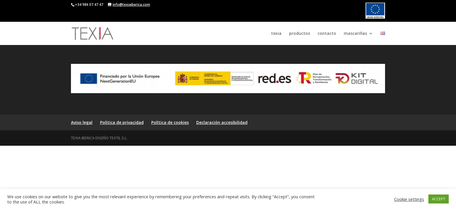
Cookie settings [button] (409, 199)
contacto (327, 33)
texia (276, 33)
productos (299, 33)
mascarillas (355, 33)
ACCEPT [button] (438, 198)
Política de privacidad (122, 122)
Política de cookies (170, 122)
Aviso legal (81, 122)
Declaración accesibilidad (221, 122)
